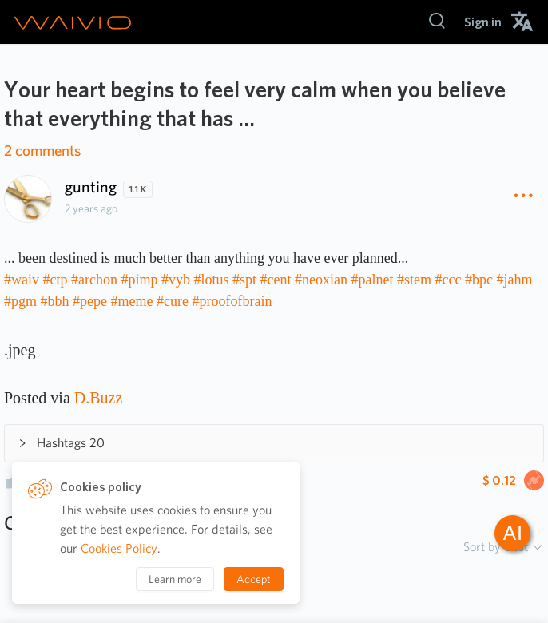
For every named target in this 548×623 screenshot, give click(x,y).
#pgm (20, 301)
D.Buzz (98, 398)
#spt (244, 280)
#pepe (90, 301)
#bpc (479, 280)
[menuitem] (483, 22)
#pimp (139, 280)
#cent (276, 280)
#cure (173, 301)
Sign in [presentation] (483, 22)
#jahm (514, 280)
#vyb (175, 280)
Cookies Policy (119, 548)
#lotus (211, 280)
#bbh (55, 301)
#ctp (55, 280)
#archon (94, 280)
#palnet (372, 280)
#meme (132, 301)
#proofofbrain (232, 301)
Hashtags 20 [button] (61, 443)
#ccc (448, 280)
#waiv (21, 280)
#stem (414, 280)
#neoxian (321, 280)
